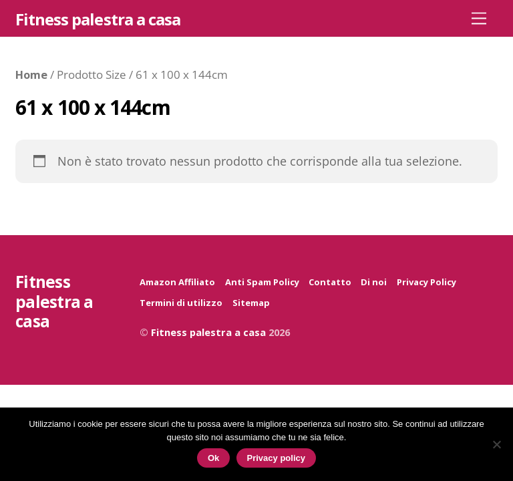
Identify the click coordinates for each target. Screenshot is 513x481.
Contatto (330, 282)
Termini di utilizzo (181, 303)
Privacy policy (276, 458)
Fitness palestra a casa (208, 332)
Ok (213, 458)
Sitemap (251, 303)
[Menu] (479, 17)
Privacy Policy (426, 282)
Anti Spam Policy (262, 282)
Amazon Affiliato (177, 282)
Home (31, 74)
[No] (496, 444)
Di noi (374, 282)
